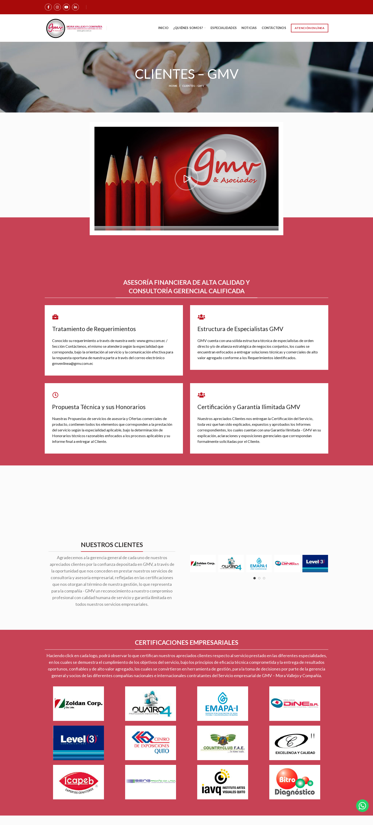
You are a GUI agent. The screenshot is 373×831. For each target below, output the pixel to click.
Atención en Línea (309, 28)
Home (173, 85)
